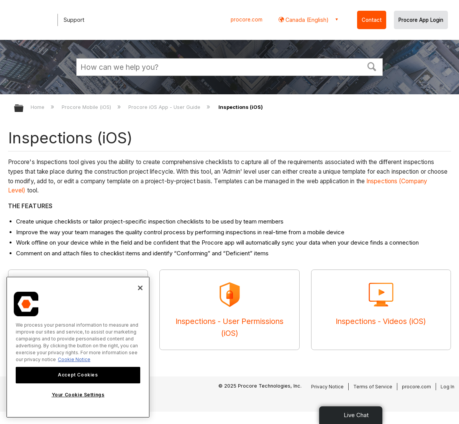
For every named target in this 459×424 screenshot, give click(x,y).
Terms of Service (372, 386)
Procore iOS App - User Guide (165, 107)
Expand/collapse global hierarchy (23, 108)
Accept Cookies (78, 375)
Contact (372, 20)
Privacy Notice (327, 386)
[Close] (140, 287)
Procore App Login (420, 20)
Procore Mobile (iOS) (87, 107)
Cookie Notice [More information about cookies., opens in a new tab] (74, 359)
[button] (372, 66)
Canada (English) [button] (306, 19)
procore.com (246, 19)
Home (38, 107)
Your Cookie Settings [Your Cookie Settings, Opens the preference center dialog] (78, 395)
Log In (447, 386)
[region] (78, 347)
